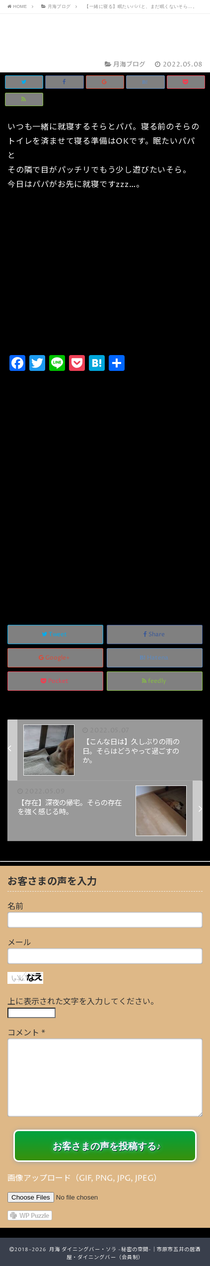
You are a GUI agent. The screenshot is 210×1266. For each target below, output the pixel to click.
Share (154, 634)
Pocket (55, 681)
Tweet (55, 634)
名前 (15, 906)
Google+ (55, 658)
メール (19, 942)
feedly (155, 681)
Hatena (155, 658)
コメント (26, 1032)
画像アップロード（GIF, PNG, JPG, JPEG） (84, 1178)
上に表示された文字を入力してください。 (82, 1001)
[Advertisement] (105, 487)
